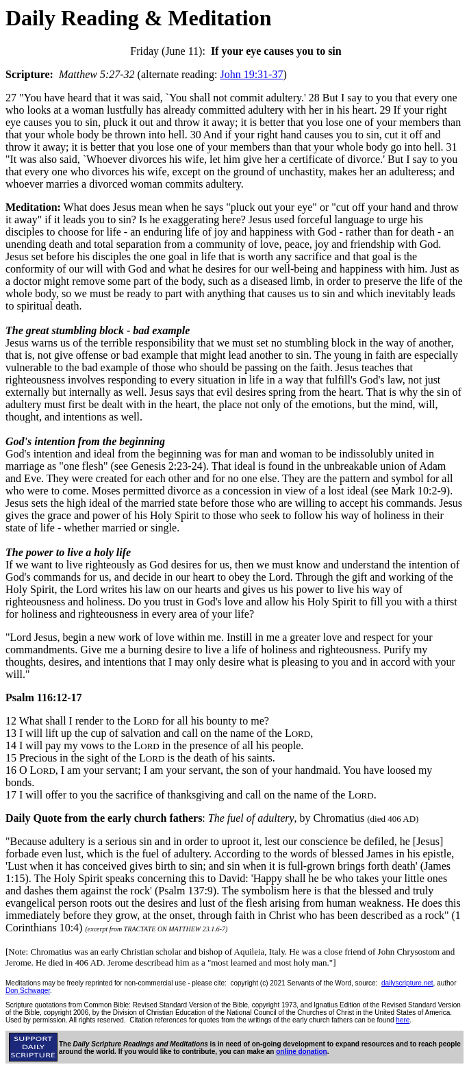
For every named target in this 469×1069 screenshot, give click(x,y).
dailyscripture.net (407, 983)
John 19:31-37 (251, 74)
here (402, 1020)
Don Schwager (27, 990)
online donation (301, 1051)
